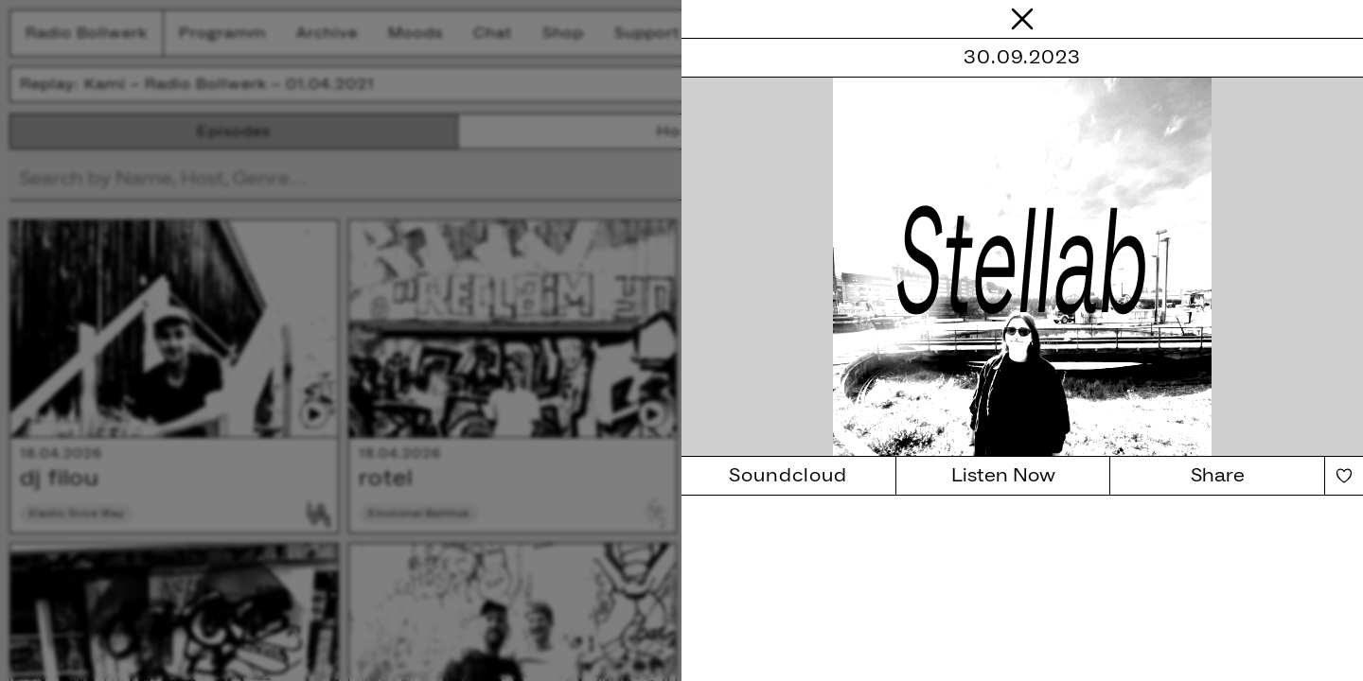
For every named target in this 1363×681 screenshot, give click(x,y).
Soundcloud (788, 475)
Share (1218, 475)
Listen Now (1003, 475)
